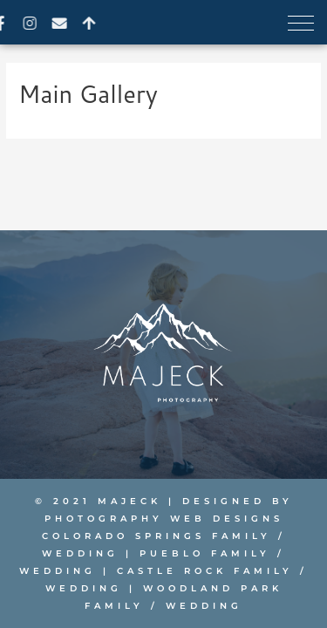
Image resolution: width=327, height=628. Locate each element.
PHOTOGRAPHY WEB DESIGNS (163, 518)
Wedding (80, 553)
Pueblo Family (205, 553)
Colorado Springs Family (156, 536)
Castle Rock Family (205, 571)
